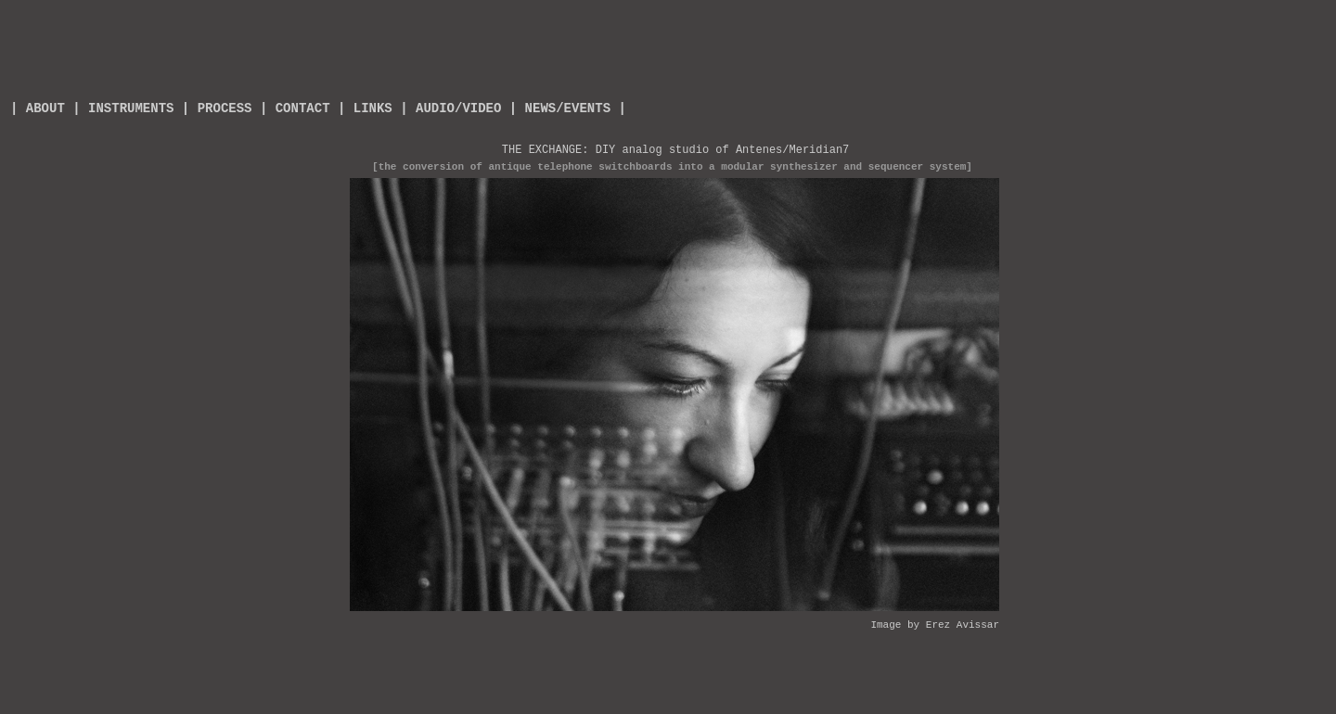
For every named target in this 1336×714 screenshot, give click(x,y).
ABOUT (41, 108)
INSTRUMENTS (130, 108)
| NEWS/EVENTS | (567, 108)
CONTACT (303, 108)
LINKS (372, 108)
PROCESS (225, 108)
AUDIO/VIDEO (458, 108)
